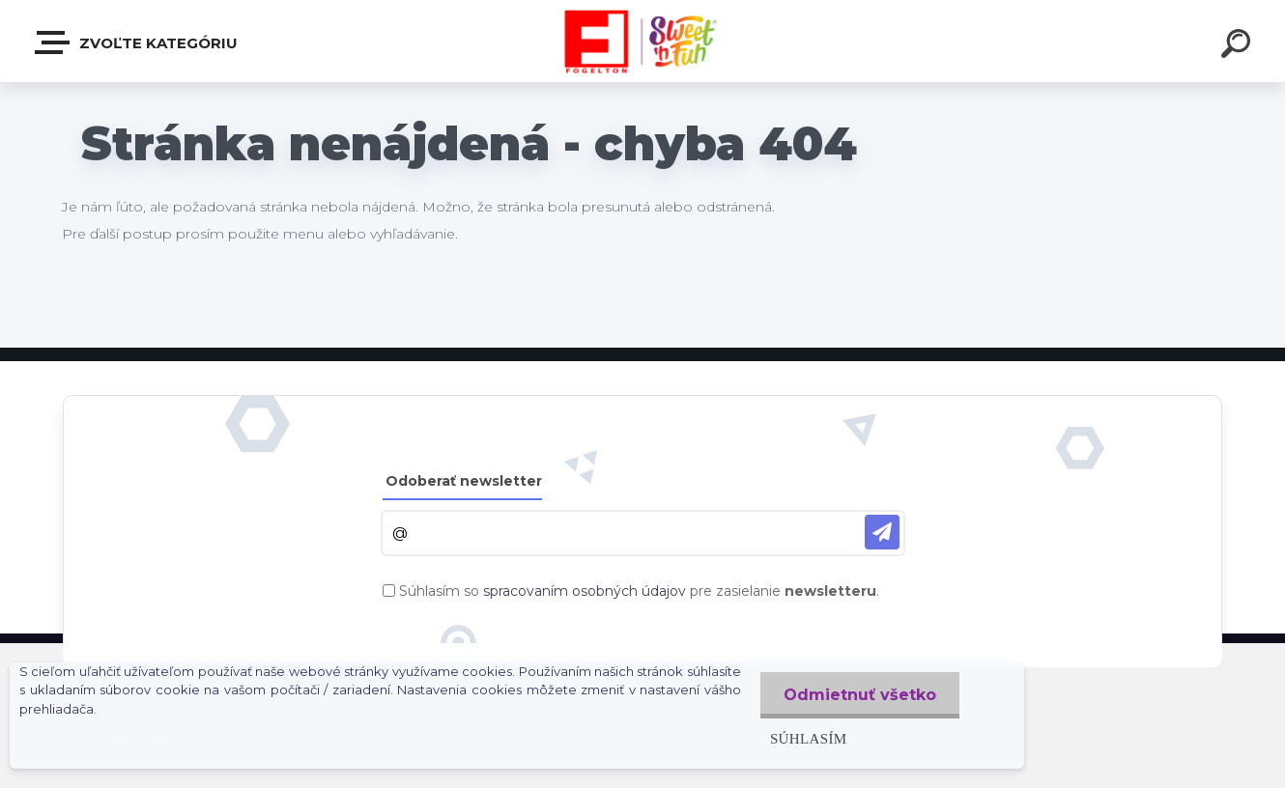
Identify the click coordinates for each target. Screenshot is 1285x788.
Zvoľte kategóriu (137, 42)
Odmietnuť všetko (859, 695)
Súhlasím (806, 738)
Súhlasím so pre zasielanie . (639, 591)
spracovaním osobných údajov (584, 591)
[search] (1238, 46)
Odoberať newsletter (464, 481)
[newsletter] (882, 532)
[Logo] (643, 41)
